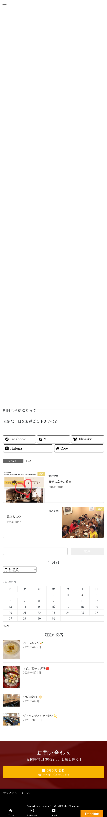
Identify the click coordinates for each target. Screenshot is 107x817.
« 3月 (6, 625)
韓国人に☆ (14, 517)
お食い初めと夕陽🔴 (36, 668)
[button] (53, 772)
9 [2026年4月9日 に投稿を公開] (53, 601)
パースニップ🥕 (33, 643)
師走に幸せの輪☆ (60, 482)
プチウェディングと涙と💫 (40, 716)
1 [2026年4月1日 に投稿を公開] (39, 595)
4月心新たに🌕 (32, 697)
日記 (28, 460)
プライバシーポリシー (17, 793)
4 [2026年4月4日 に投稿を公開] (82, 595)
